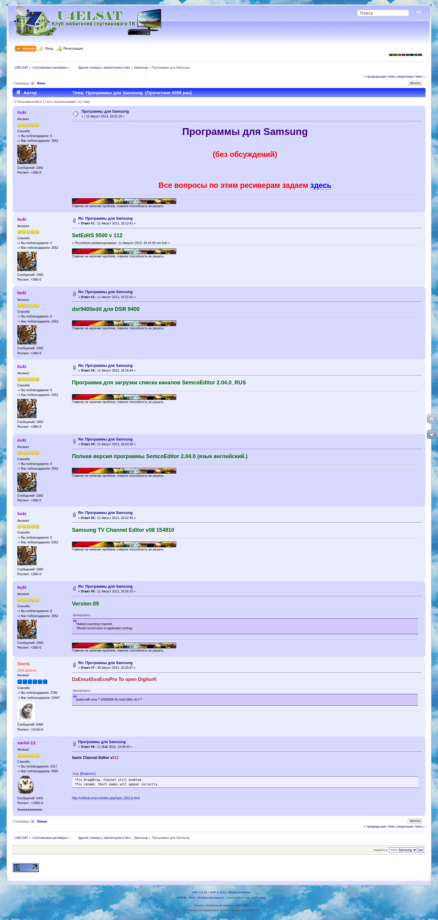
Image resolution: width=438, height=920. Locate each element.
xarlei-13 (27, 742)
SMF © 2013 (218, 892)
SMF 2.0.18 (199, 892)
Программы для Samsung (105, 111)
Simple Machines (239, 892)
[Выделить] (88, 773)
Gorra (24, 663)
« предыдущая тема (379, 76)
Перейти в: (380, 850)
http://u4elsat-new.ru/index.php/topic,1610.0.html (106, 798)
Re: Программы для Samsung (105, 218)
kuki (22, 112)
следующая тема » (410, 76)
